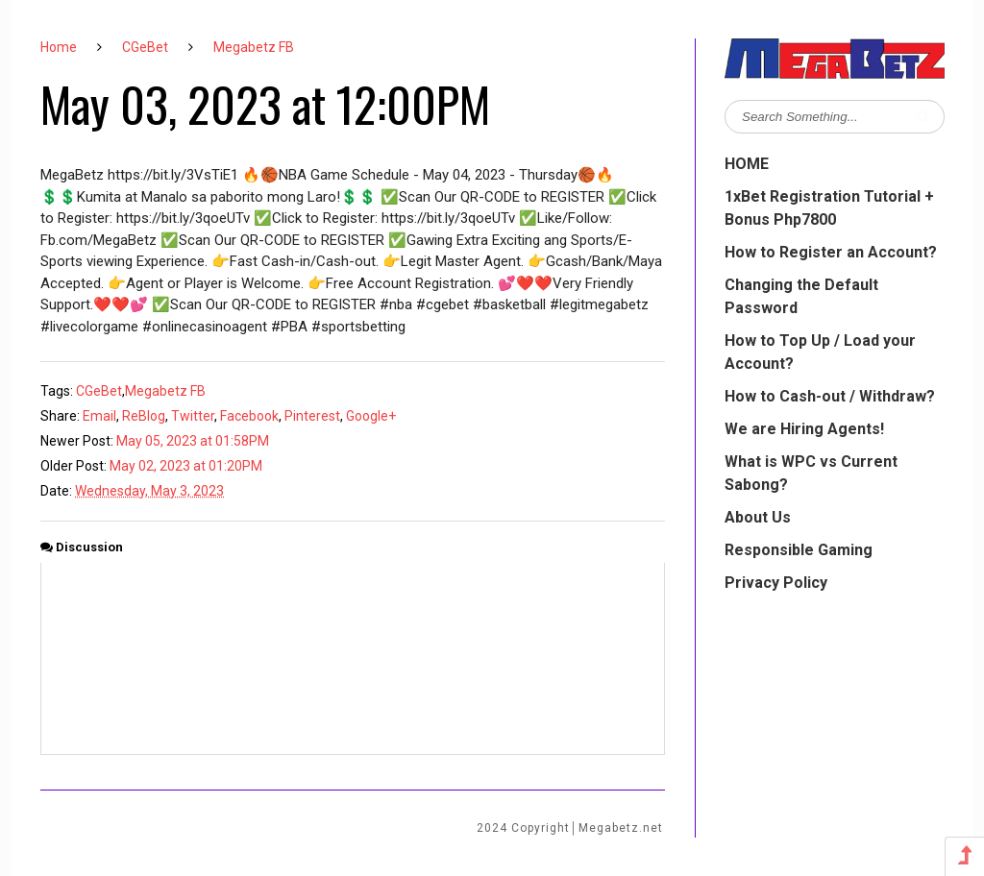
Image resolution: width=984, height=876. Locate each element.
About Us (758, 517)
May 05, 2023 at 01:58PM (192, 441)
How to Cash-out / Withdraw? (830, 396)
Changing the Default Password (801, 296)
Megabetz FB (253, 47)
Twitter (192, 416)
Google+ (371, 416)
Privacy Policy (776, 582)
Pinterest (312, 416)
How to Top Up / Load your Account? (820, 352)
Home (58, 47)
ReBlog (143, 416)
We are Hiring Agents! (804, 429)
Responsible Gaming (799, 550)
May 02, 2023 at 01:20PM (186, 466)
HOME (747, 164)
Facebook (249, 416)
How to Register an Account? (831, 252)
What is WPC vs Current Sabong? (811, 473)
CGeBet (145, 47)
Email (99, 416)
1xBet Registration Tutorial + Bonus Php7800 (829, 208)
